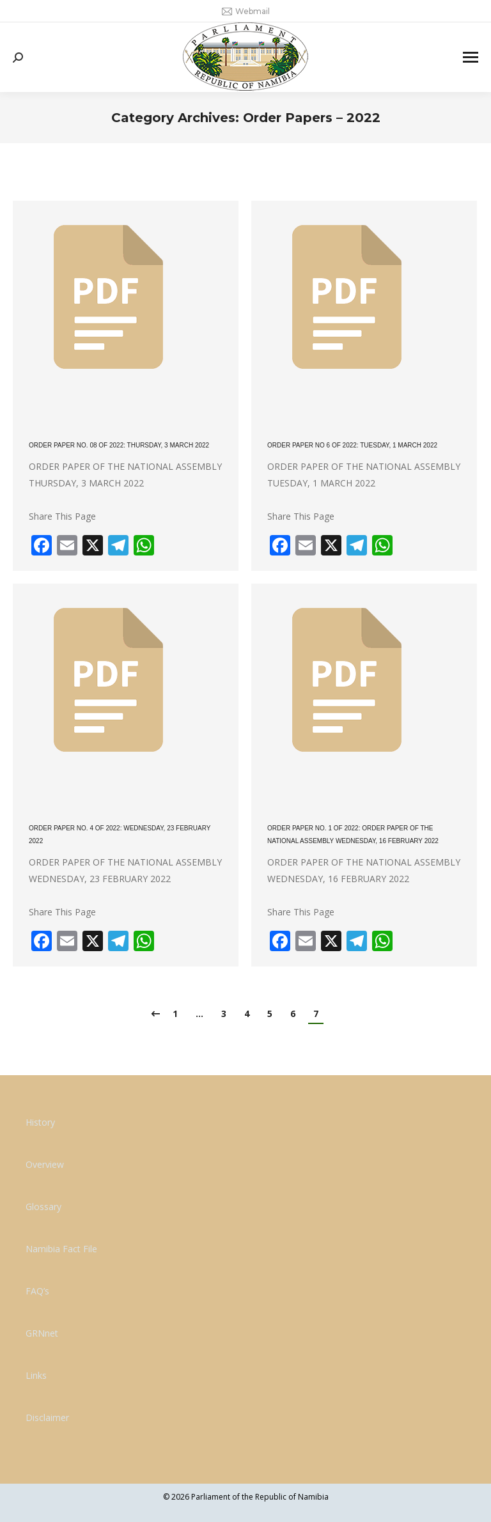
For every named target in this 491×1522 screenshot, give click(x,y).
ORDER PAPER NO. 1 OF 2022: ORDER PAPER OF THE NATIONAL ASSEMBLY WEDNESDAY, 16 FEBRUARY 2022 (353, 834)
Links (36, 1375)
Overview (45, 1164)
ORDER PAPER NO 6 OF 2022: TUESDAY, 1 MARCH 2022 (352, 445)
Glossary (43, 1206)
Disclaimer (47, 1417)
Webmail (246, 11)
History (40, 1122)
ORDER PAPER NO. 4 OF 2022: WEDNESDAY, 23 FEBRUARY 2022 (119, 834)
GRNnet (42, 1333)
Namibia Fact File (61, 1249)
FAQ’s (37, 1291)
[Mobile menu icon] (470, 57)
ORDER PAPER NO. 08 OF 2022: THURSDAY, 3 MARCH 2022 (119, 445)
